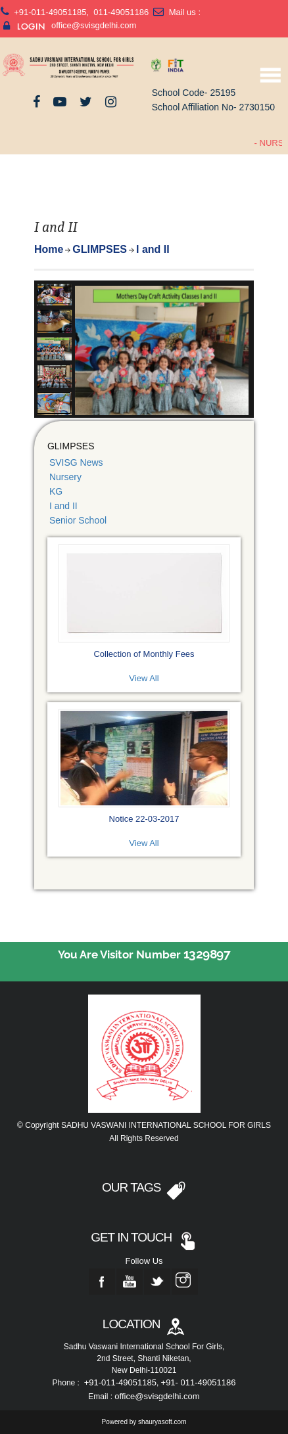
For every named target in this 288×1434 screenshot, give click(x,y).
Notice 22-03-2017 (144, 819)
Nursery (65, 477)
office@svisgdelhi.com (93, 25)
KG (55, 491)
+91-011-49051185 (50, 12)
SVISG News (76, 462)
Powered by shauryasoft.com (144, 1421)
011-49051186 (120, 12)
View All (143, 678)
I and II (63, 506)
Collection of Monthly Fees (143, 654)
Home (48, 249)
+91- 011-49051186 (198, 1382)
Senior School (78, 520)
